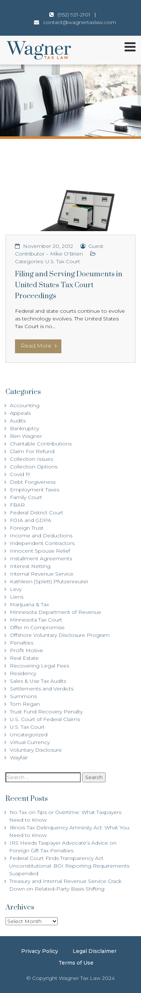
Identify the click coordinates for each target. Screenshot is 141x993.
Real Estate (24, 658)
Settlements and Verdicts (41, 688)
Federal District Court (36, 512)
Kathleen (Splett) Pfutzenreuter (49, 581)
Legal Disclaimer (95, 951)
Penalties (21, 642)
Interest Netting (30, 566)
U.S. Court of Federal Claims (45, 719)
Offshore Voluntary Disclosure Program (60, 635)
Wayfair (19, 757)
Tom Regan (25, 704)
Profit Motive (26, 650)
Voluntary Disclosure (36, 750)
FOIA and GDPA (30, 520)
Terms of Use (76, 962)
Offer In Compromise (37, 627)
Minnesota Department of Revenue (55, 612)
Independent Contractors (42, 543)
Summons (23, 696)
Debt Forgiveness (33, 482)
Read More (39, 345)
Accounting (24, 405)
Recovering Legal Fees (39, 665)
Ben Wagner (26, 436)
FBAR (17, 505)
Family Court (26, 497)
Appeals (20, 413)
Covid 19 (20, 474)
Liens (16, 596)
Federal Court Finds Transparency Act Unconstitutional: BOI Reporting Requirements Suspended (69, 866)
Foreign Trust (26, 528)
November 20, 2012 (48, 246)
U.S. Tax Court (62, 261)
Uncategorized (28, 734)
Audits (18, 420)
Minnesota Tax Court (36, 619)
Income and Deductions (41, 535)
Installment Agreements (41, 558)
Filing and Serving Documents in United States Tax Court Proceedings (68, 285)
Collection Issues (31, 459)
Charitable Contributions (41, 443)
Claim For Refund (32, 451)
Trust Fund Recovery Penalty (46, 711)
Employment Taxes (34, 489)
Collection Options (33, 466)
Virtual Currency (30, 742)
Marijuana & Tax (29, 604)
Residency (23, 673)
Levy (16, 589)
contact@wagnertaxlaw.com (79, 22)
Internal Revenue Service (41, 574)
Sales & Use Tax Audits (38, 681)
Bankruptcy (24, 428)
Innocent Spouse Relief (40, 551)
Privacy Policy (39, 951)
